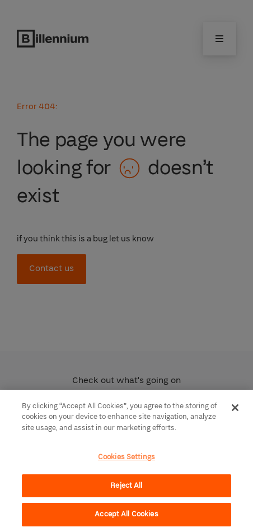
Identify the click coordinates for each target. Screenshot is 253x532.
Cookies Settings (126, 456)
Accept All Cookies (126, 514)
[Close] (235, 407)
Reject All (126, 485)
